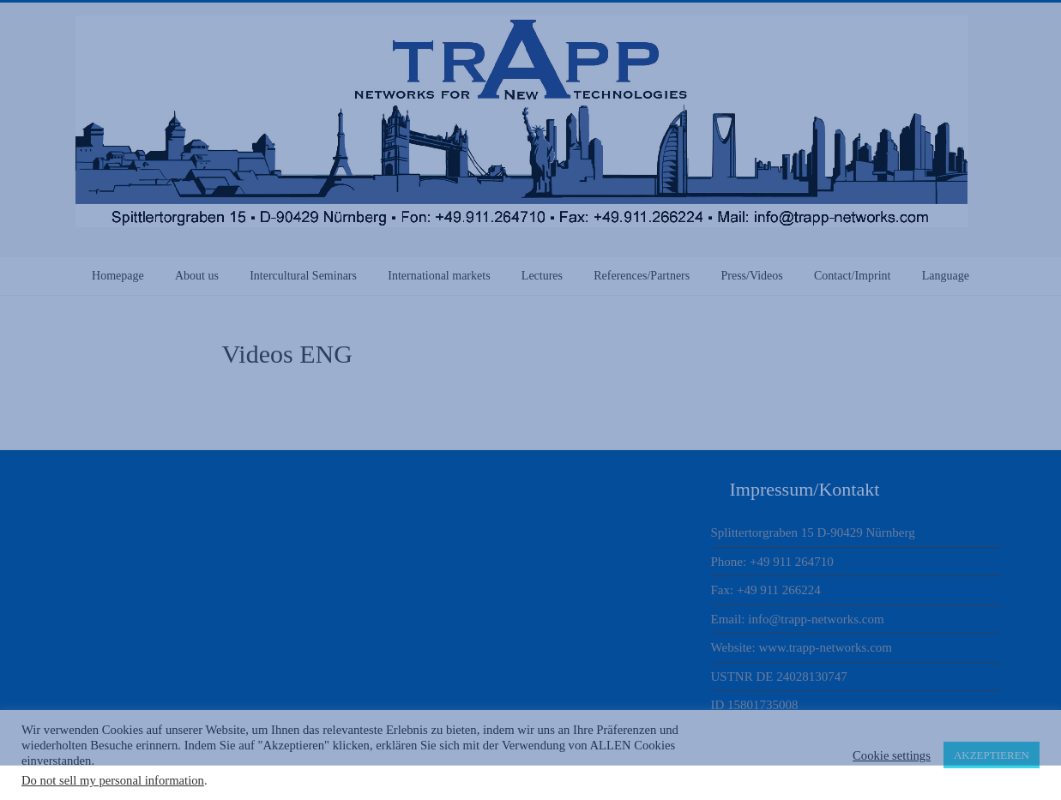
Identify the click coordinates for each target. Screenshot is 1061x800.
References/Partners (642, 275)
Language (945, 275)
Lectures (542, 275)
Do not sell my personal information (112, 780)
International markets (439, 275)
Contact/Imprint (852, 275)
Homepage (118, 275)
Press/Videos (751, 275)
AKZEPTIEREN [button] (991, 755)
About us (197, 275)
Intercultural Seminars (303, 275)
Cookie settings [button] (892, 755)
